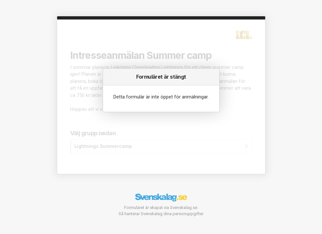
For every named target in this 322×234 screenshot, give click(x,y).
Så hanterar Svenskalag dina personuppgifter (161, 213)
